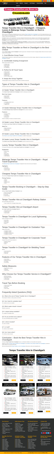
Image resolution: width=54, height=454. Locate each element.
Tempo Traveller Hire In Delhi (7, 423)
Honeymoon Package (18, 425)
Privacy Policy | (17, 452)
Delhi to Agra (4, 440)
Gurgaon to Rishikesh (31, 444)
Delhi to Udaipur (18, 440)
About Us (21, 3)
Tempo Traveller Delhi (31, 424)
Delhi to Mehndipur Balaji (32, 439)
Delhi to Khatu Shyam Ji (32, 440)
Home (17, 3)
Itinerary (13, 380)
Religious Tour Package (19, 424)
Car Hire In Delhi (5, 424)
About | (5, 452)
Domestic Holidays (40, 3)
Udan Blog (31, 452)
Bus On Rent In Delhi (5, 425)
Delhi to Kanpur (5, 448)
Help (21, 452)
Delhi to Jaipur (4, 439)
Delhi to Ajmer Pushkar (19, 443)
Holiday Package (18, 426)
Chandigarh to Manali (31, 448)
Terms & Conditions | (10, 452)
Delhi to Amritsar (5, 449)
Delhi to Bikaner (18, 444)
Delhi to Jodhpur (18, 441)
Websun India (44, 452)
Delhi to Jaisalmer (18, 442)
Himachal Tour (17, 423)
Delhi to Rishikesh (5, 442)
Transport (26, 3)
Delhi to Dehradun (5, 444)
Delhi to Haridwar (5, 443)
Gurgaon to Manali (31, 442)
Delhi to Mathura (5, 441)
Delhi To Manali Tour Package (20, 431)
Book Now (6, 380)
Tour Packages (32, 3)
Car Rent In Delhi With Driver (33, 423)
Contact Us (18, 5)
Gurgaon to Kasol (31, 443)
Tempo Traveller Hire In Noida (7, 428)
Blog (45, 3)
